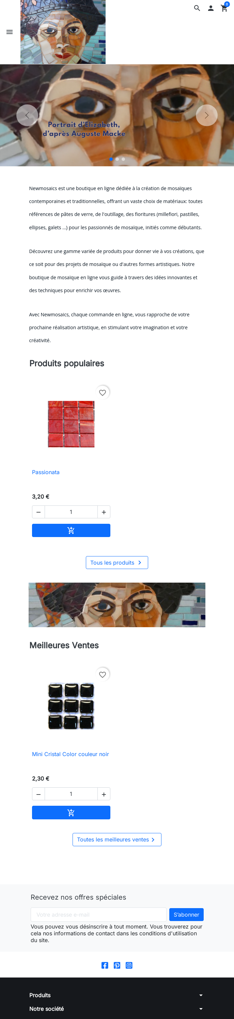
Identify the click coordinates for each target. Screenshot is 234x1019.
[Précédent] (27, 115)
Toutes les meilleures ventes (117, 840)
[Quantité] (71, 511)
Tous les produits (117, 562)
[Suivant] (207, 115)
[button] (197, 8)
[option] (117, 115)
